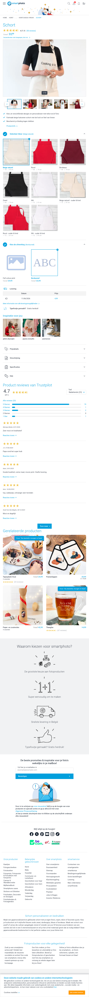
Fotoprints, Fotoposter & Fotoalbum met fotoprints (12, 875)
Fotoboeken (8, 870)
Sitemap (49, 870)
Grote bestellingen (75, 877)
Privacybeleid (51, 886)
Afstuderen (29, 887)
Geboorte (28, 899)
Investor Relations (53, 898)
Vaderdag (28, 893)
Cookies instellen (12, 992)
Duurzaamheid (51, 867)
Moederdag (29, 890)
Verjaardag (29, 896)
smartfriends (73, 886)
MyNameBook (8, 885)
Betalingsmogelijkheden (77, 873)
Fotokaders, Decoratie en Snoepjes (12, 896)
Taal (70, 390)
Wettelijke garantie (53, 883)
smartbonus (72, 870)
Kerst (27, 867)
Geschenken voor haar (33, 881)
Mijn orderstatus (74, 883)
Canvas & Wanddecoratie (9, 881)
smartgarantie (73, 867)
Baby (27, 870)
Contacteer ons (74, 864)
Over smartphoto (52, 864)
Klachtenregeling (52, 880)
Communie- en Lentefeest (30, 877)
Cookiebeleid (51, 889)
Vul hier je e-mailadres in (27, 767)
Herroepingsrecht (53, 877)
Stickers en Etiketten (11, 891)
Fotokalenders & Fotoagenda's (9, 900)
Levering (71, 880)
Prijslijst (49, 892)
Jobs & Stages (51, 895)
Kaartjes (6, 864)
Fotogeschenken (9, 867)
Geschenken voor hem (33, 884)
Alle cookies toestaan (76, 992)
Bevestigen (22, 776)
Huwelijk (28, 873)
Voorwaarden (51, 873)
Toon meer (44, 526)
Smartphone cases (10, 888)
